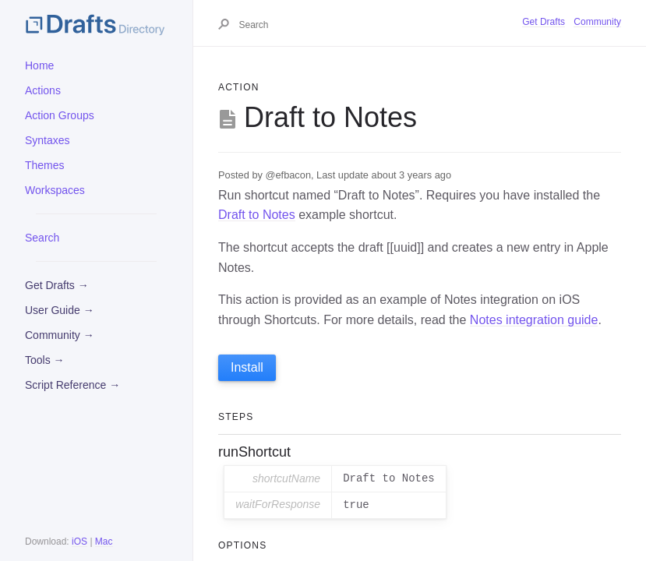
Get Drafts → (57, 285)
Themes (45, 165)
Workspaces (55, 190)
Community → (59, 335)
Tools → (45, 360)
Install (247, 367)
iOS (79, 541)
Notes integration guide (534, 319)
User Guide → (59, 310)
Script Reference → (72, 385)
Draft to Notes (256, 214)
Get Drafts (543, 21)
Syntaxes (47, 140)
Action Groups (59, 115)
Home (39, 65)
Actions (43, 90)
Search (42, 237)
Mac (104, 541)
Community (597, 21)
